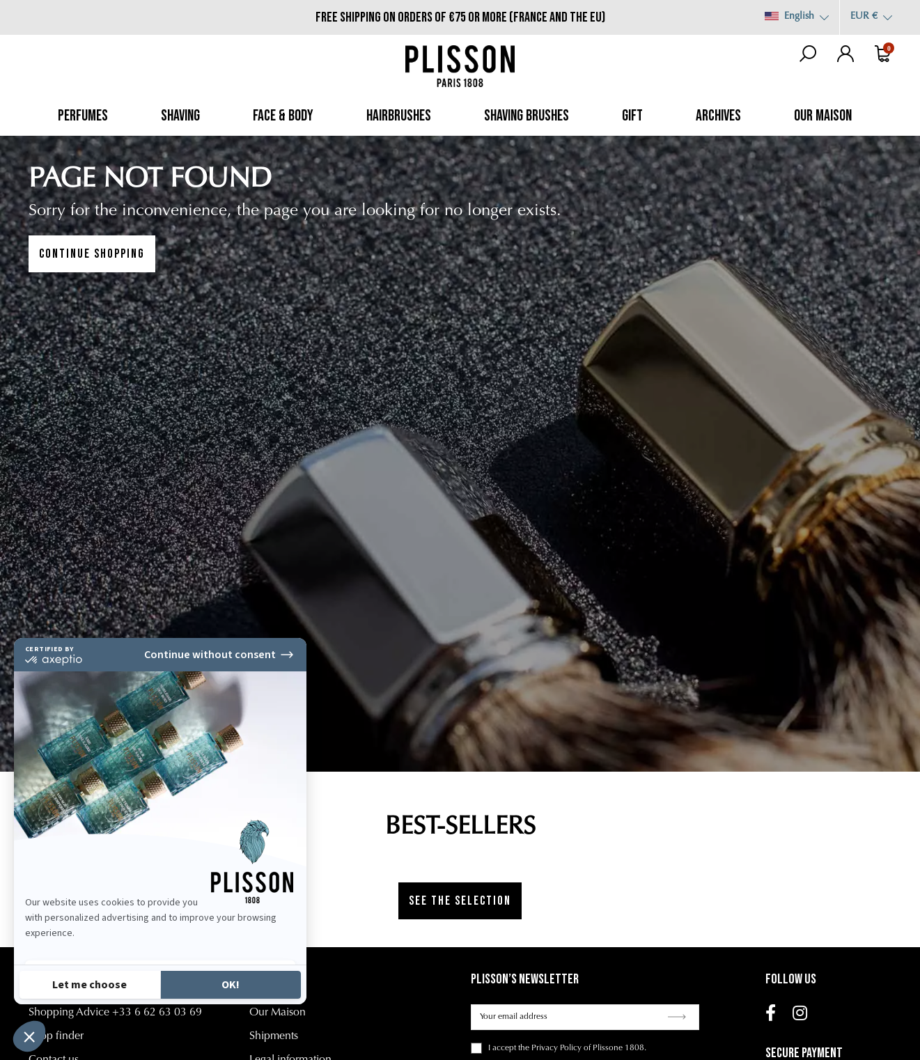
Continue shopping (92, 254)
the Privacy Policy (550, 1048)
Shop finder (56, 1036)
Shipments (273, 1036)
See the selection (460, 901)
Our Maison (277, 1012)
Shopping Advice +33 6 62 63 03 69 (115, 1012)
